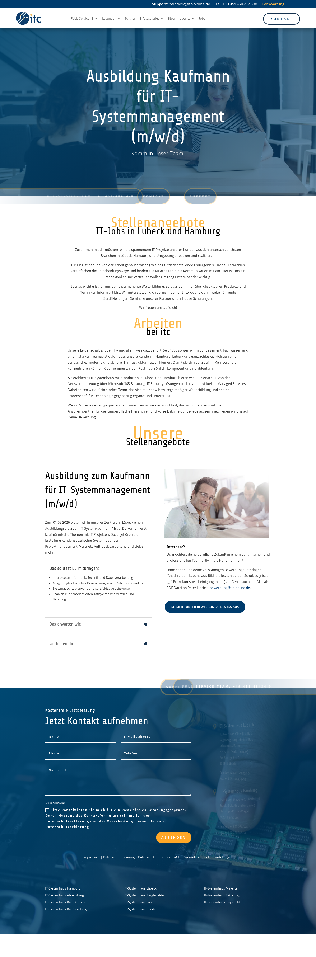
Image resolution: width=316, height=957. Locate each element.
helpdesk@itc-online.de (189, 3)
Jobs (202, 18)
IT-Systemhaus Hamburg (62, 888)
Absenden (173, 837)
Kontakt (281, 19)
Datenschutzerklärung (67, 827)
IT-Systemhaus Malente (220, 888)
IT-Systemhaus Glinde (140, 909)
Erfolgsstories (149, 18)
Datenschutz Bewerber (154, 857)
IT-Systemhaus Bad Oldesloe (65, 902)
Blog (171, 18)
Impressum (91, 857)
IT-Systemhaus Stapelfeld (222, 902)
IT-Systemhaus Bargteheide (144, 895)
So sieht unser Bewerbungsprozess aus (205, 607)
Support (178, 196)
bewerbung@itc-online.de (230, 587)
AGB (177, 857)
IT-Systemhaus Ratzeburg (222, 895)
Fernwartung (273, 3)
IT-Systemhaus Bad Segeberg (66, 909)
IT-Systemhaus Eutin (139, 902)
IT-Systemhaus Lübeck (141, 888)
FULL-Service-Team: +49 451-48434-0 (84, 196)
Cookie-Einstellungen (218, 857)
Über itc (184, 18)
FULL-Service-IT (82, 18)
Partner (130, 18)
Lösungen (109, 18)
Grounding (191, 857)
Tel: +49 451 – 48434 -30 (236, 3)
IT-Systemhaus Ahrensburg (64, 895)
